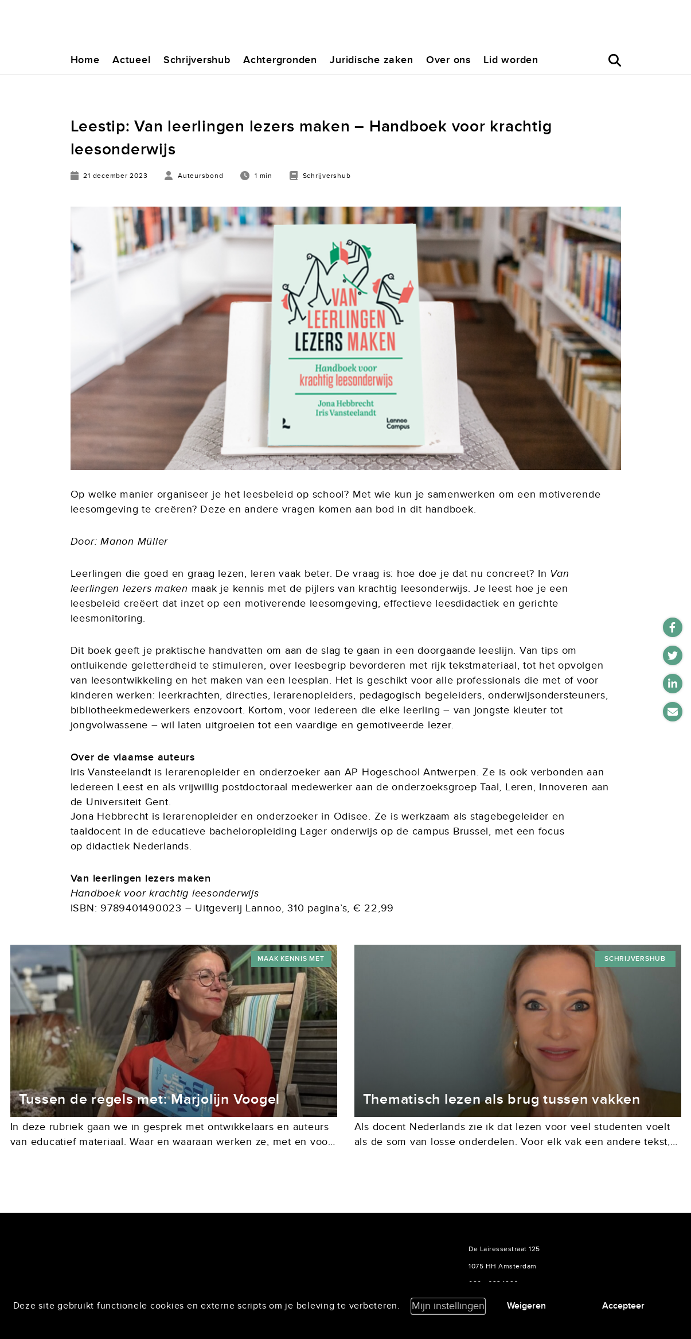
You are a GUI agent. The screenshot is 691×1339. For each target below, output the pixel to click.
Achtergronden (280, 60)
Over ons (448, 60)
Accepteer (623, 1305)
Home (85, 60)
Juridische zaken (371, 60)
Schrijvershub (197, 60)
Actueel (131, 60)
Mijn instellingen (448, 1306)
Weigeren (526, 1305)
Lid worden (510, 60)
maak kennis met (290, 958)
